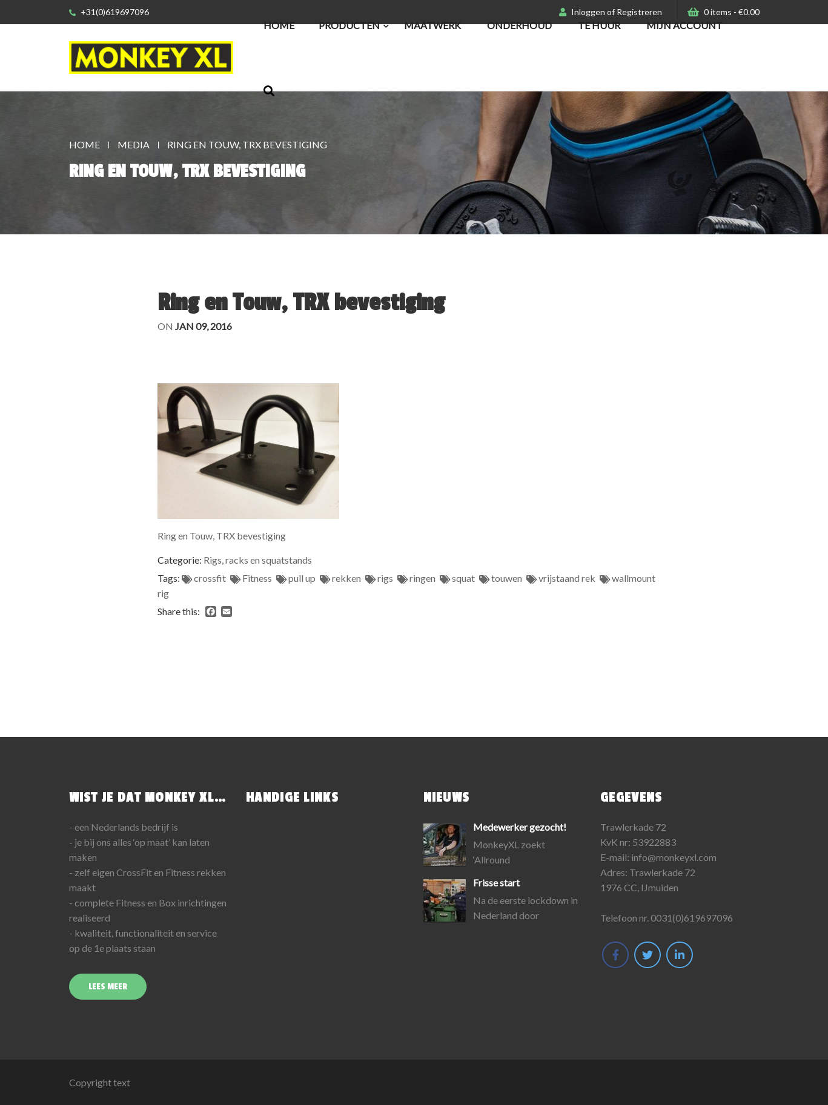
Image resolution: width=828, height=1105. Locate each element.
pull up (302, 578)
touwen (506, 578)
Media (134, 144)
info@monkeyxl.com (674, 857)
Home (278, 25)
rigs (385, 578)
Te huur (599, 25)
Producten (349, 25)
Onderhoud (519, 25)
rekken (346, 578)
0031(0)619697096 (692, 917)
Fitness (257, 578)
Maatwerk (432, 25)
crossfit (210, 578)
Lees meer (107, 986)
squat (463, 578)
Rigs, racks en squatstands (258, 560)
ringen (422, 578)
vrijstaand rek (566, 578)
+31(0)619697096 (109, 12)
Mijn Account (684, 25)
